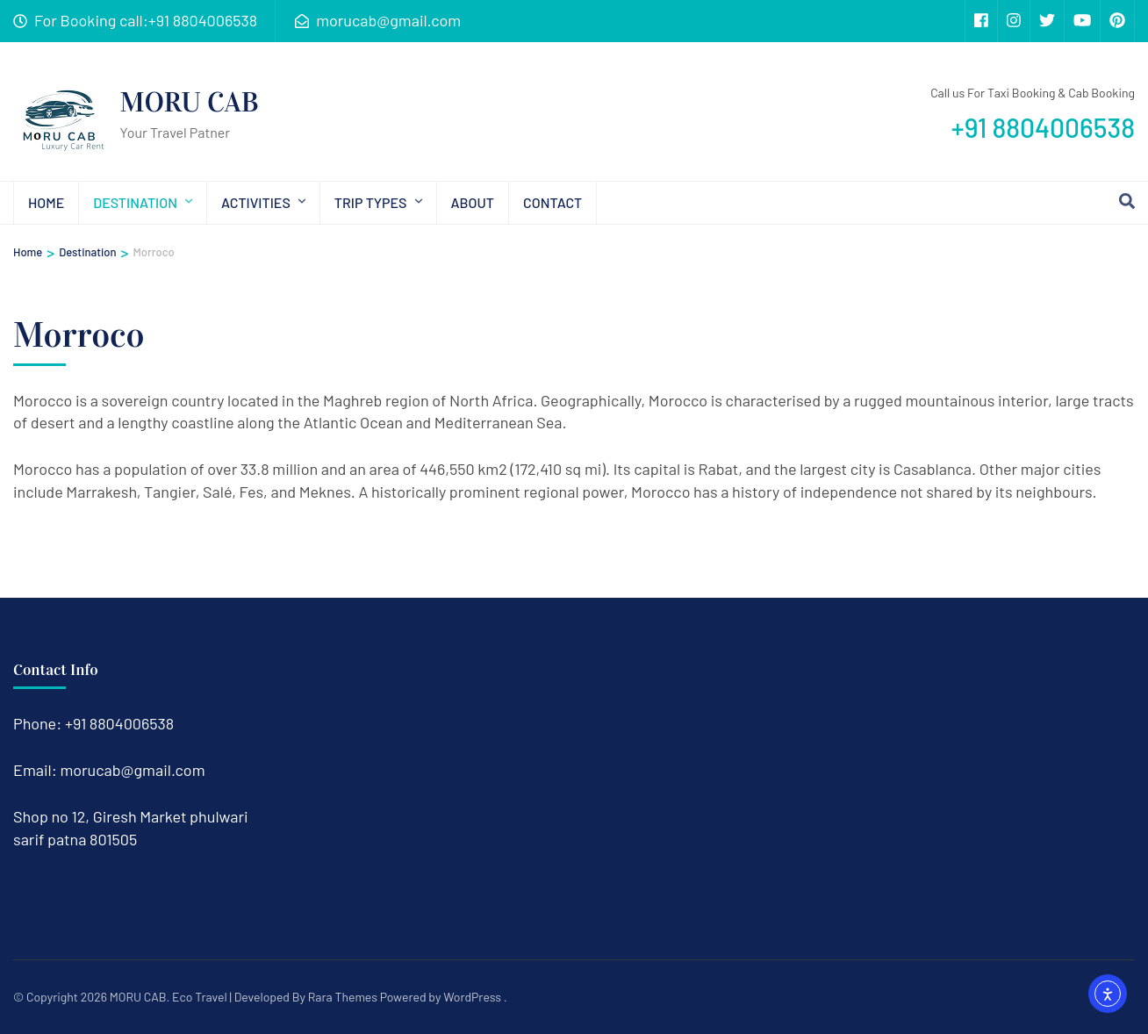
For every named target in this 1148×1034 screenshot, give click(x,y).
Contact (552, 202)
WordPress (472, 996)
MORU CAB (189, 102)
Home (46, 202)
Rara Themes (342, 996)
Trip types (370, 202)
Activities (256, 202)
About (472, 202)
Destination (135, 202)
